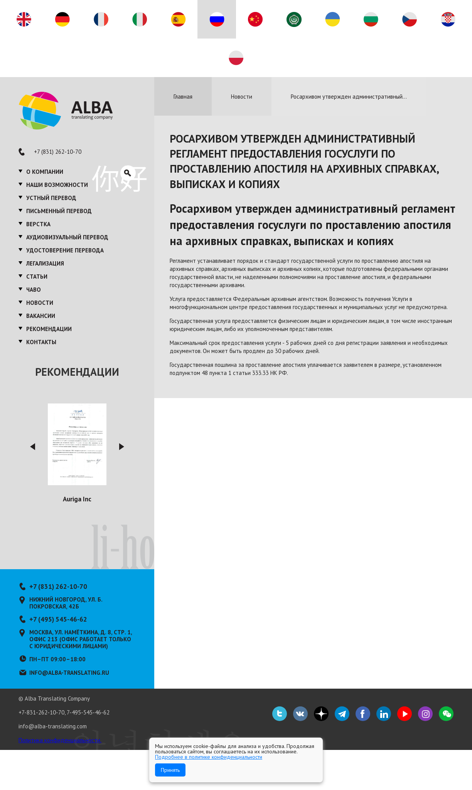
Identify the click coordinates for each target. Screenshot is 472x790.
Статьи (36, 276)
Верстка (38, 224)
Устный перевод (51, 198)
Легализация (45, 263)
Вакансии (40, 315)
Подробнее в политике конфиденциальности (208, 756)
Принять (170, 769)
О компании (44, 171)
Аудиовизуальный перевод (67, 237)
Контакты (41, 342)
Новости (39, 302)
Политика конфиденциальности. (60, 740)
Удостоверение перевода (65, 250)
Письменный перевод (59, 211)
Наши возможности (57, 184)
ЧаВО (33, 289)
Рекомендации (49, 329)
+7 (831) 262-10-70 (57, 151)
